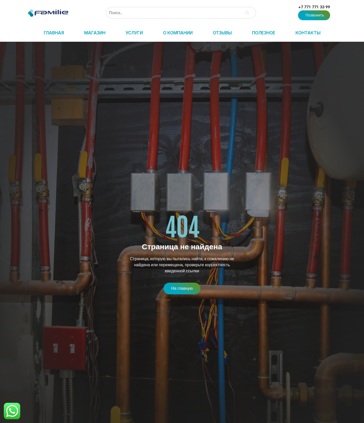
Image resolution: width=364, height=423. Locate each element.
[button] (314, 15)
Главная (54, 32)
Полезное (263, 32)
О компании (178, 32)
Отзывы (222, 32)
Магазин (94, 32)
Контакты (308, 32)
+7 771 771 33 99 (314, 7)
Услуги (134, 32)
